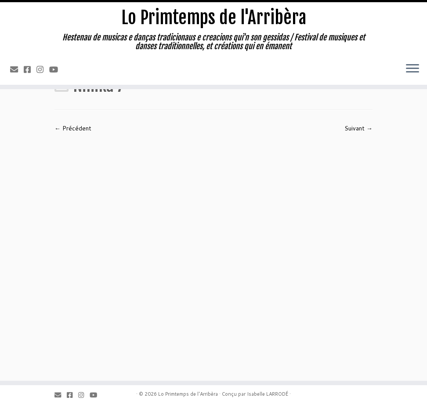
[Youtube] (56, 69)
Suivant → (358, 128)
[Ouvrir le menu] (412, 69)
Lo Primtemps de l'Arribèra (213, 17)
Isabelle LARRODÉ (267, 393)
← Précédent (72, 128)
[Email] (17, 69)
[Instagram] (42, 69)
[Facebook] (30, 69)
